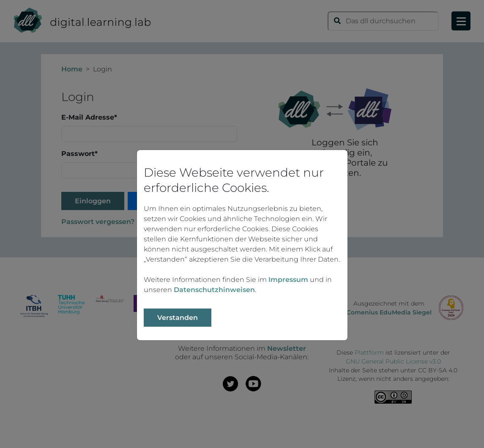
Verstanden (177, 318)
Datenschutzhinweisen (214, 290)
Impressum (288, 280)
